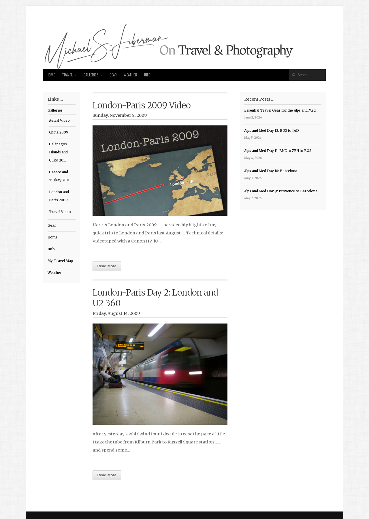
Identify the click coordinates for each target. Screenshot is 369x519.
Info (147, 75)
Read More (106, 266)
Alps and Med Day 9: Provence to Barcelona (280, 191)
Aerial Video (59, 121)
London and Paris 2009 (59, 196)
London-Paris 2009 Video (142, 105)
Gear (113, 75)
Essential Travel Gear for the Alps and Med (280, 110)
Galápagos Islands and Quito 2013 (58, 152)
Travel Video (60, 212)
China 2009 (58, 132)
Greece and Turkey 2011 (59, 176)
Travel (67, 75)
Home (51, 75)
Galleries (91, 75)
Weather (130, 75)
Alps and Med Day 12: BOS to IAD (271, 131)
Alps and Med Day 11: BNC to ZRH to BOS (277, 151)
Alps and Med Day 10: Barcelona (270, 171)
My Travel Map (60, 261)
